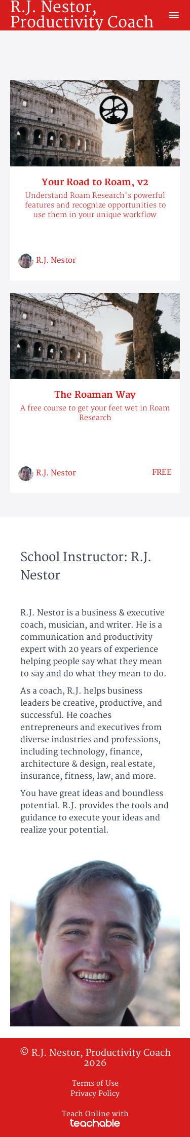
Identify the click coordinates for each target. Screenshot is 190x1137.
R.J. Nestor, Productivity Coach (82, 15)
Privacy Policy (95, 1093)
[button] (174, 15)
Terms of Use (95, 1083)
